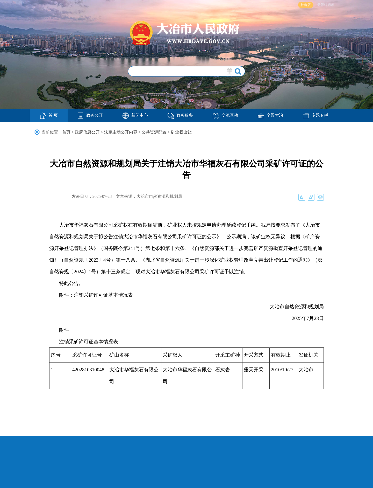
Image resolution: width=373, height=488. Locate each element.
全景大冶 (270, 115)
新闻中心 (135, 115)
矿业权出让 (181, 132)
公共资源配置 (154, 132)
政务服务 (180, 115)
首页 (66, 132)
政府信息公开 (87, 132)
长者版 (306, 5)
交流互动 (225, 115)
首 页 (49, 116)
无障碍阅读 (325, 5)
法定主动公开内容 (120, 132)
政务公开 (90, 115)
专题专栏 (315, 115)
